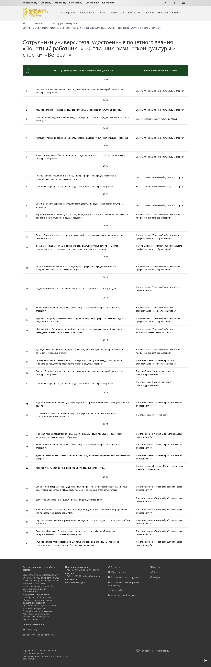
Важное (176, 12)
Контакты (114, 567)
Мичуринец (30, 629)
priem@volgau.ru (91, 569)
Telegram (156, 577)
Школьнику (108, 2)
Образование (87, 12)
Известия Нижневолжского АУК (40, 634)
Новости (163, 12)
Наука (103, 12)
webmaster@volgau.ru (75, 582)
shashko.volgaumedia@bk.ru (36, 616)
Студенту (46, 2)
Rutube (155, 572)
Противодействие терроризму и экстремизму (125, 583)
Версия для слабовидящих (122, 595)
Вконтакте (157, 567)
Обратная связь (117, 572)
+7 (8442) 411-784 (73, 576)
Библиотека (134, 12)
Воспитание (117, 12)
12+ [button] (204, 660)
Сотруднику (92, 2)
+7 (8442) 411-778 (73, 569)
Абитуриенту (30, 2)
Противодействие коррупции (123, 577)
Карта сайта (115, 590)
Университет (68, 12)
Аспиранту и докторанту (68, 2)
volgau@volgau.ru (91, 576)
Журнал (150, 12)
